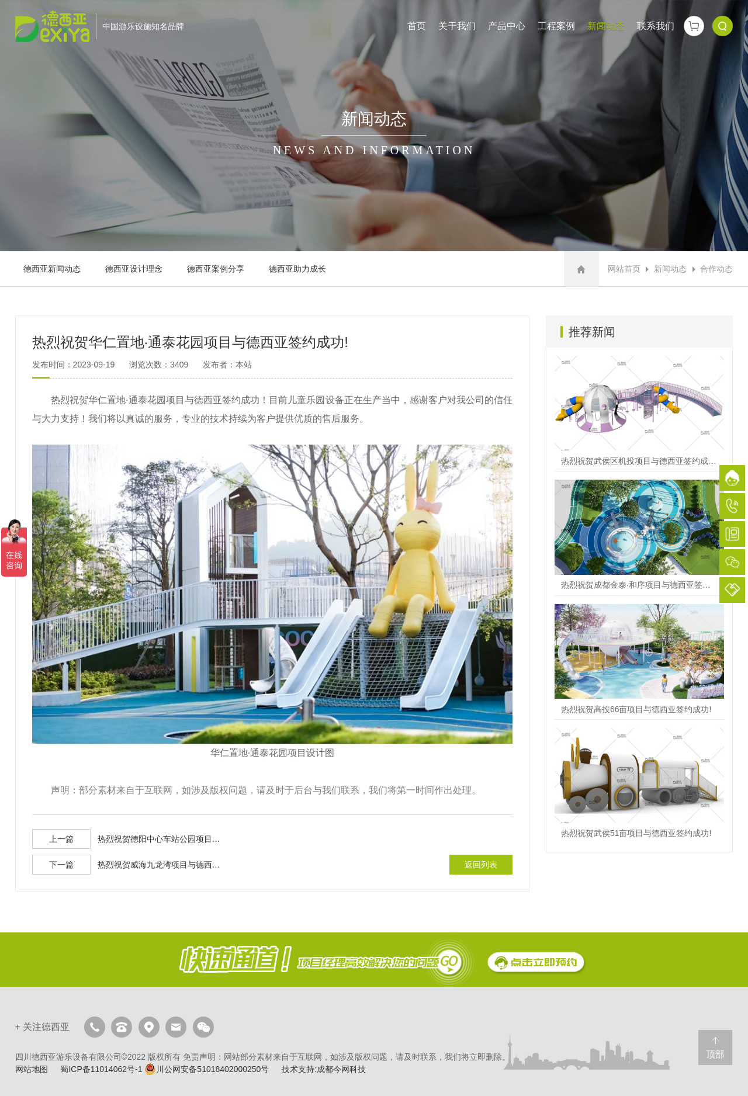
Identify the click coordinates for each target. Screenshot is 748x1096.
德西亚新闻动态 (52, 268)
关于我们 (457, 26)
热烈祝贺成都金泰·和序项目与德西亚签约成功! (639, 537)
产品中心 (506, 26)
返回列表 (481, 864)
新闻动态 (606, 26)
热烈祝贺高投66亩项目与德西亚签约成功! (639, 661)
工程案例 (556, 26)
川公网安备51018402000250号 (206, 1069)
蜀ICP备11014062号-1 (101, 1069)
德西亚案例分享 (215, 268)
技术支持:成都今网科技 (324, 1069)
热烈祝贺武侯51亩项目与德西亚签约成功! (639, 785)
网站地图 (31, 1069)
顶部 (715, 1054)
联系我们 (655, 26)
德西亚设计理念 (133, 268)
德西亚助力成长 (297, 268)
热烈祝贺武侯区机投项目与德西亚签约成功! (639, 413)
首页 (416, 26)
